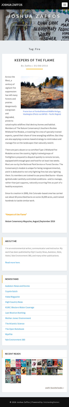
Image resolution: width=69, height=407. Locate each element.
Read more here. (12, 262)
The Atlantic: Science (14, 323)
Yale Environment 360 (15, 339)
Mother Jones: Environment (18, 318)
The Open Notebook (14, 329)
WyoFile (8, 334)
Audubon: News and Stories (17, 286)
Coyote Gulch (11, 291)
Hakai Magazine (12, 296)
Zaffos (28, 65)
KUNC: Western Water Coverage (19, 307)
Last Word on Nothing (15, 312)
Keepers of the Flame (34, 60)
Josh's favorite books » (54, 388)
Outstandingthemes (51, 402)
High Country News (14, 302)
